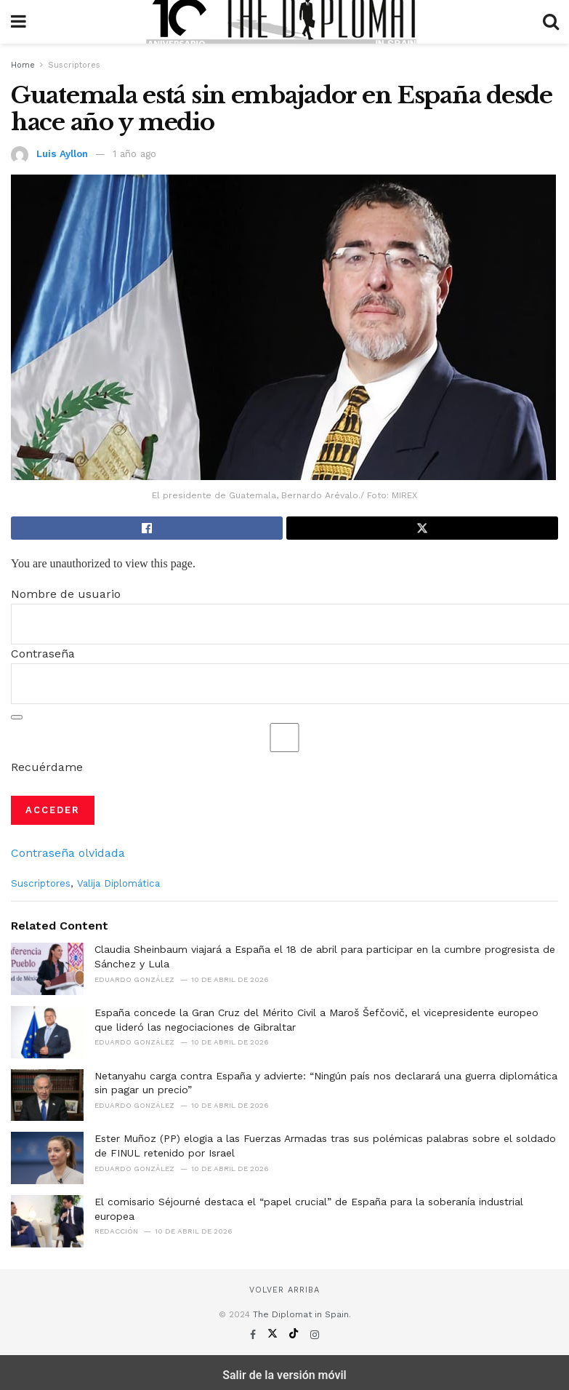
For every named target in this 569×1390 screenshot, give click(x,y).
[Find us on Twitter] (274, 1335)
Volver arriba (284, 1290)
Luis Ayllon (62, 153)
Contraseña (43, 653)
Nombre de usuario (66, 594)
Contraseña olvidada (68, 853)
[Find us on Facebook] (254, 1335)
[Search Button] (551, 22)
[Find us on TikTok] (295, 1335)
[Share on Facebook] (147, 528)
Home (23, 65)
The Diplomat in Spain (301, 1314)
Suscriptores (74, 65)
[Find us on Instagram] (314, 1335)
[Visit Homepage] (284, 22)
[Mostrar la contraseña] (17, 717)
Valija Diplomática (118, 883)
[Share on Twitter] (422, 528)
